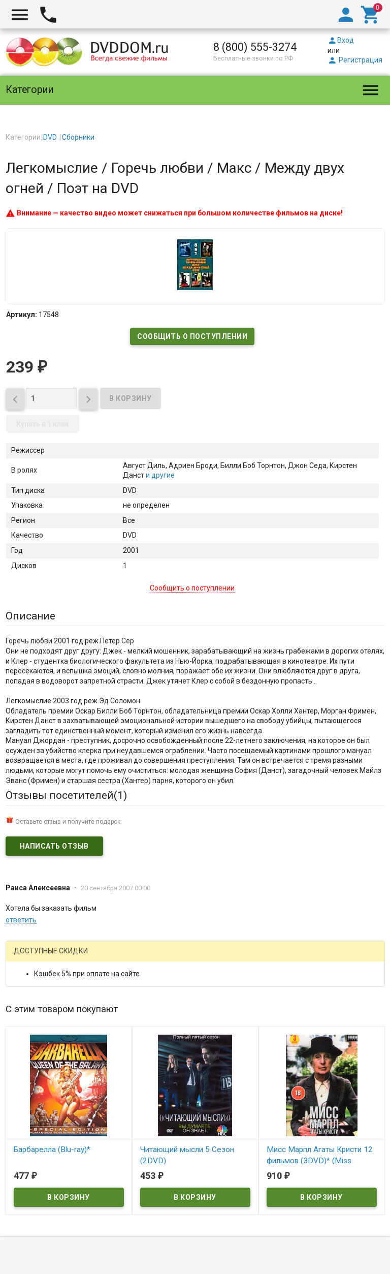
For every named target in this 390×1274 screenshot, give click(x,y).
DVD (50, 137)
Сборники (78, 137)
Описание (30, 616)
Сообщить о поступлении (192, 336)
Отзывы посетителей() (66, 795)
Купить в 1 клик (42, 424)
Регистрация (355, 60)
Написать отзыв (54, 846)
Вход (341, 40)
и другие (159, 475)
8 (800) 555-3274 (255, 47)
